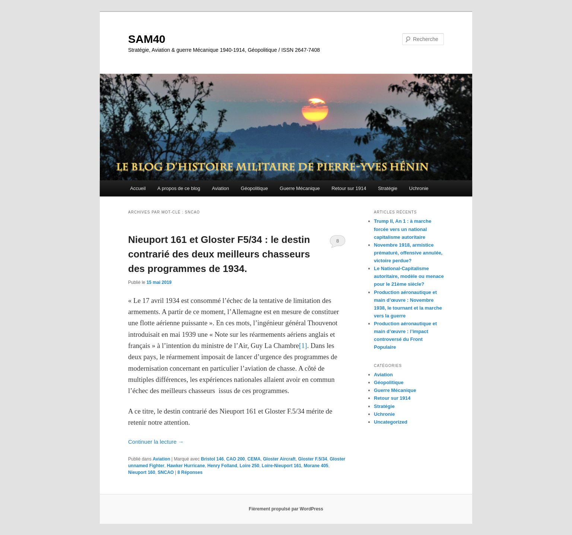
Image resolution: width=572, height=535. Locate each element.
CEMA (253, 459)
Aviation (220, 188)
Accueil (138, 188)
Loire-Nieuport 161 (281, 465)
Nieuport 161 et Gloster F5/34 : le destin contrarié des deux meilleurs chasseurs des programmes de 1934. (219, 254)
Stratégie (387, 188)
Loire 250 (249, 465)
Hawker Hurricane (186, 465)
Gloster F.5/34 (312, 459)
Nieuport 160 (141, 472)
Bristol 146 (212, 459)
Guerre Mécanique (300, 188)
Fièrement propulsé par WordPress (286, 509)
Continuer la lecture (156, 442)
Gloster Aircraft (279, 459)
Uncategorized (390, 422)
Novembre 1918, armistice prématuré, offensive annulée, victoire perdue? (408, 252)
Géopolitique (254, 188)
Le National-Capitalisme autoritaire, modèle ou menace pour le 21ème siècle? (409, 276)
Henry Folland (222, 465)
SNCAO (166, 472)
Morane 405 (316, 465)
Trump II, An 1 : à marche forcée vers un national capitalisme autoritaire (402, 229)
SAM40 (146, 39)
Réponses (190, 472)
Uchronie (419, 188)
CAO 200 (235, 459)
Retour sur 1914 (348, 188)
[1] (303, 345)
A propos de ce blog (179, 188)
